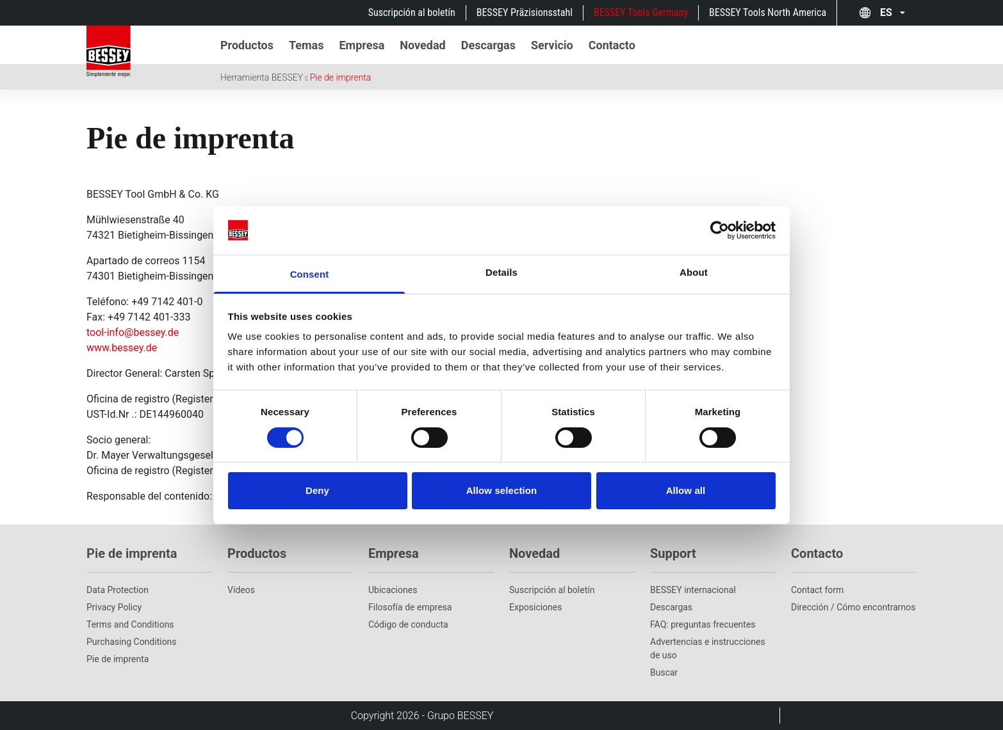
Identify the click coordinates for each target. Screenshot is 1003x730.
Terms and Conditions (130, 624)
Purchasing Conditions (131, 642)
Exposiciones (535, 607)
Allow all (686, 490)
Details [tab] (501, 272)
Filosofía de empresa (410, 607)
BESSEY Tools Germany (641, 12)
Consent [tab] (309, 274)
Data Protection (117, 590)
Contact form (817, 590)
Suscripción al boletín (411, 12)
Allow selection (501, 490)
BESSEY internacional (693, 590)
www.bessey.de (121, 348)
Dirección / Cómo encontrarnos (853, 607)
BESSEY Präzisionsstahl (525, 12)
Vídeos (241, 590)
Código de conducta (408, 624)
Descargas (671, 607)
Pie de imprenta (340, 77)
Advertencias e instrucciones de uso (707, 648)
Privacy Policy (114, 607)
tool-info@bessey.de (132, 332)
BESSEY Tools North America (767, 12)
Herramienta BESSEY (261, 77)
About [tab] (694, 272)
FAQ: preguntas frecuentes (703, 624)
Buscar (664, 672)
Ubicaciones (392, 590)
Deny (317, 490)
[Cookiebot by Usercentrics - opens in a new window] (720, 230)
